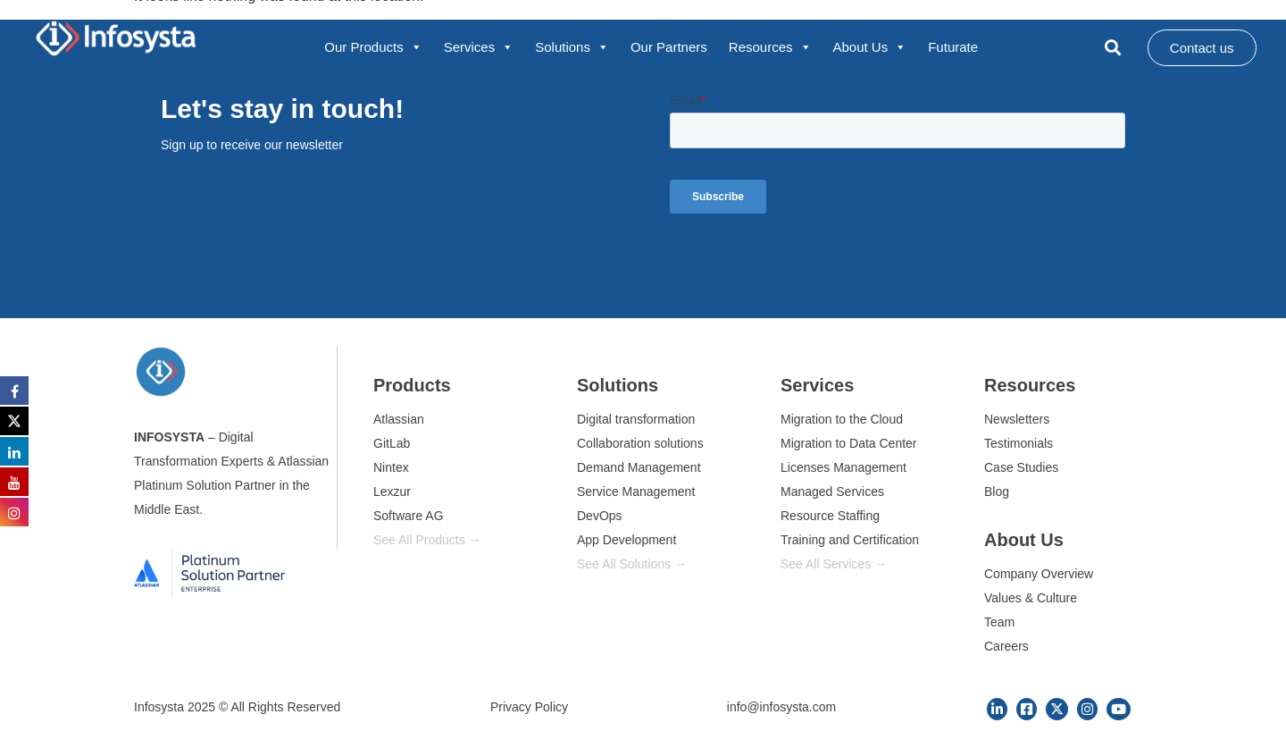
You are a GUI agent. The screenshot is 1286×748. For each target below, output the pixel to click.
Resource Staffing (830, 515)
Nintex (391, 467)
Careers (1006, 646)
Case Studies (1021, 467)
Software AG (408, 515)
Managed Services (832, 491)
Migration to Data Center (849, 443)
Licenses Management (843, 467)
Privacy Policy (529, 707)
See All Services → (834, 564)
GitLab (391, 443)
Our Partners (668, 47)
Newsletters (1016, 419)
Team (999, 622)
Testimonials (1018, 443)
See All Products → (427, 540)
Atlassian (398, 419)
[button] (1113, 48)
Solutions (572, 47)
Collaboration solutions (640, 443)
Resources (770, 47)
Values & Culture (1030, 598)
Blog (996, 491)
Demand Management (639, 467)
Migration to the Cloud (842, 419)
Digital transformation (636, 419)
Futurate (953, 47)
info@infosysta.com (781, 707)
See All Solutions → (632, 564)
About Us (870, 47)
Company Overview (1038, 574)
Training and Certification (850, 540)
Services (479, 47)
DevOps (599, 515)
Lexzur (392, 491)
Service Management (636, 491)
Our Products (373, 47)
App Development (626, 540)
